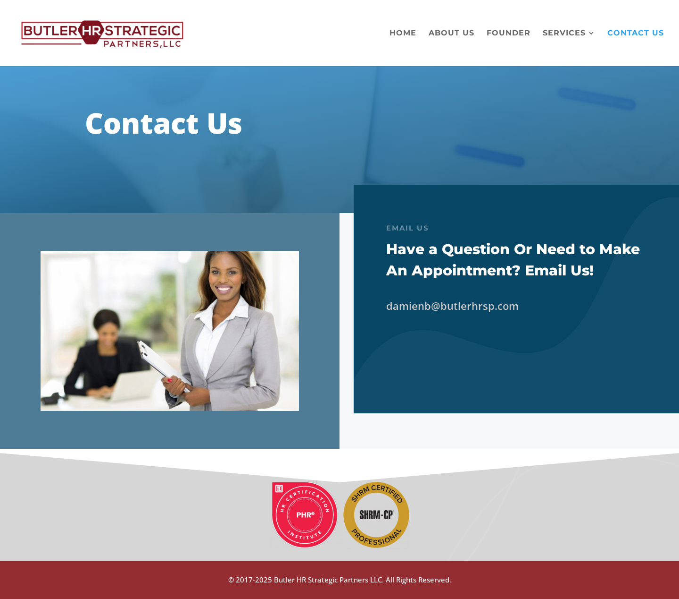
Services (564, 33)
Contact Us (635, 33)
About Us (451, 33)
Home (402, 33)
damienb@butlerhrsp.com (452, 306)
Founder (508, 33)
